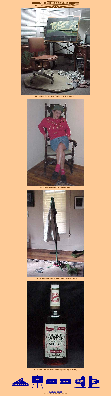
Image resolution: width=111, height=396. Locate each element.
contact (59, 392)
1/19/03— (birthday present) (55, 368)
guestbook (52, 392)
